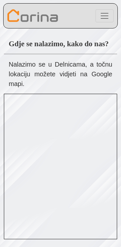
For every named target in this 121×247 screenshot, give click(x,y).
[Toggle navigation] (105, 15)
